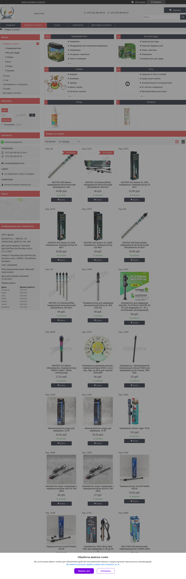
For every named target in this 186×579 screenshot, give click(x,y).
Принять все (84, 571)
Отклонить (106, 571)
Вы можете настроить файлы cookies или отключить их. (92, 564)
